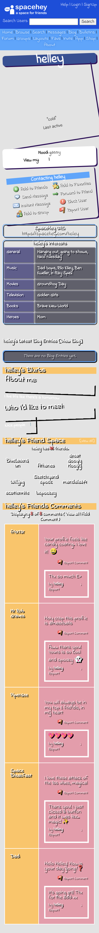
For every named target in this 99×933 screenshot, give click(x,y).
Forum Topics (63, 158)
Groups (23, 39)
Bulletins (87, 32)
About (49, 45)
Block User (72, 204)
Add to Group (30, 211)
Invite (68, 39)
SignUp (90, 4)
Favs (55, 39)
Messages (57, 32)
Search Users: (15, 21)
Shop (91, 39)
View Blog (70, 341)
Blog (72, 32)
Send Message (31, 194)
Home (7, 32)
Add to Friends (31, 186)
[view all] (87, 440)
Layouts (40, 39)
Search (87, 21)
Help (64, 4)
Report (53, 589)
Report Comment (72, 562)
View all (72, 514)
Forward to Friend (72, 195)
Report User (71, 212)
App (79, 39)
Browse (22, 32)
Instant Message (30, 203)
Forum (8, 39)
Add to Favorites (73, 187)
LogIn (76, 4)
